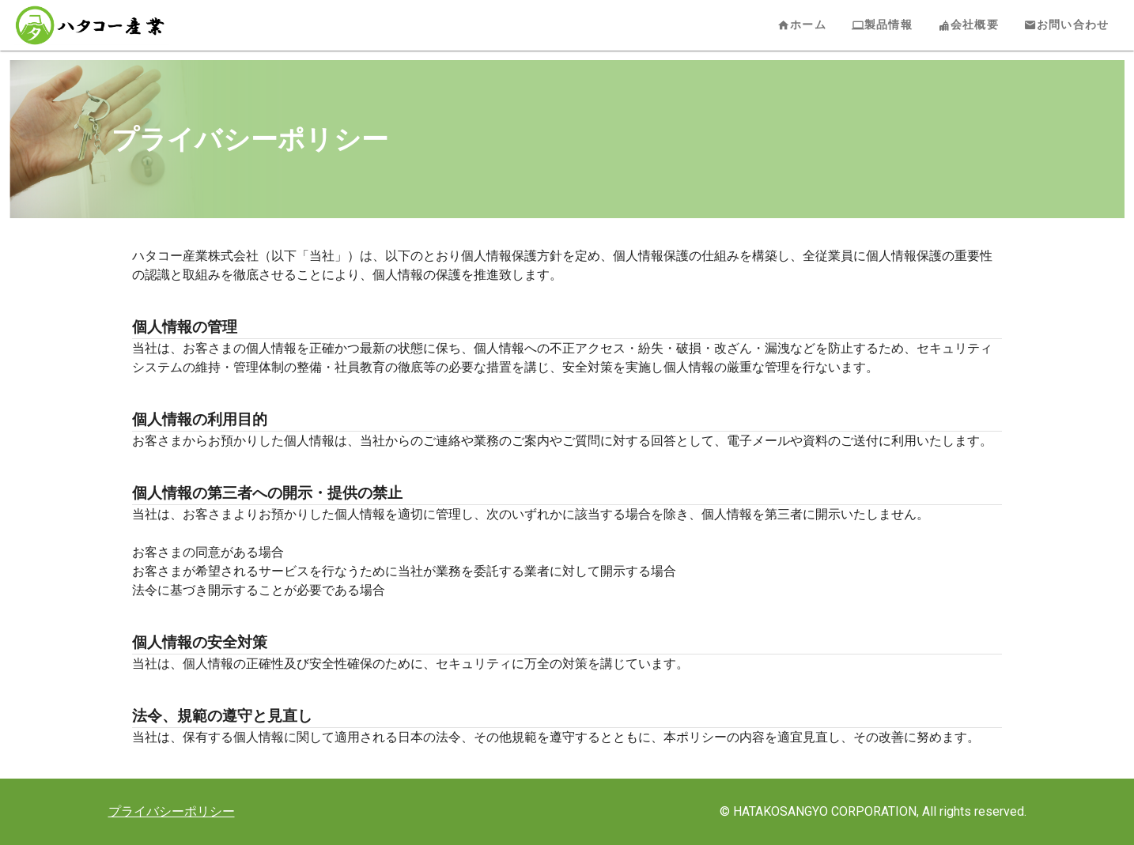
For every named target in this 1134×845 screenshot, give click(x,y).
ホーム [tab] (801, 25)
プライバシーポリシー (171, 811)
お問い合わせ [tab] (1066, 25)
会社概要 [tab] (968, 25)
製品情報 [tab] (882, 25)
